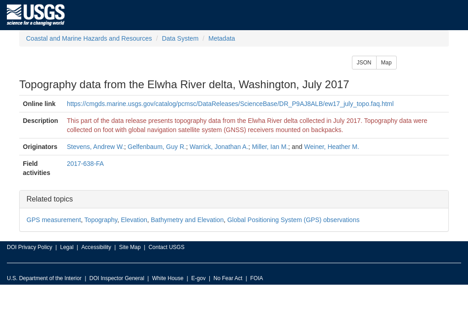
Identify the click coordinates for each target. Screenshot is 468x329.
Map (386, 62)
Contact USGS (167, 247)
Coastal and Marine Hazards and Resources (89, 38)
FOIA (256, 278)
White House (168, 278)
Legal (66, 247)
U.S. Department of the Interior (44, 278)
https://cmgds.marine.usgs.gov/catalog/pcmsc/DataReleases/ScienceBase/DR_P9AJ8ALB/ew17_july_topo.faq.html (230, 103)
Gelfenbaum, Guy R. (157, 146)
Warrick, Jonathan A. (219, 146)
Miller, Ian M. (270, 146)
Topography (101, 219)
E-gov (198, 278)
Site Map (129, 247)
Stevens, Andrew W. (95, 146)
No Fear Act (227, 278)
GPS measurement (54, 219)
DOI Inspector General (117, 278)
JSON (364, 62)
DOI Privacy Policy (29, 247)
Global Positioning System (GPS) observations (293, 219)
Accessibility (96, 247)
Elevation (134, 219)
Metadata (221, 38)
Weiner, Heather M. (331, 146)
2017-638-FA (85, 163)
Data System (180, 38)
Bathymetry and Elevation (187, 219)
